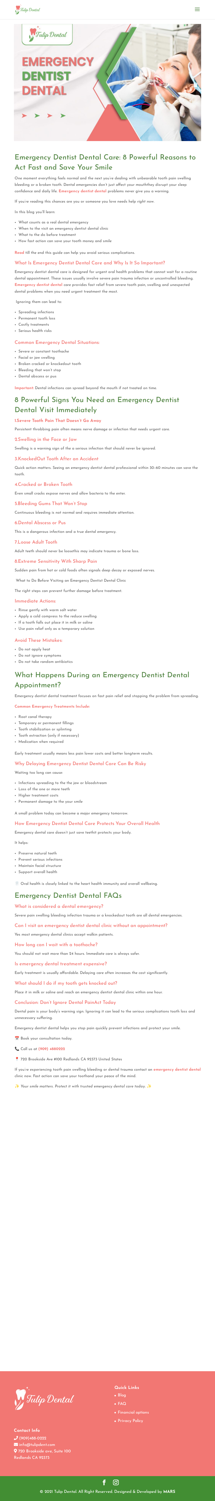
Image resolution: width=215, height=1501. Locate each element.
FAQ (122, 1404)
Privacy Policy (130, 1421)
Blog (122, 1395)
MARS (169, 1492)
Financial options (133, 1412)
